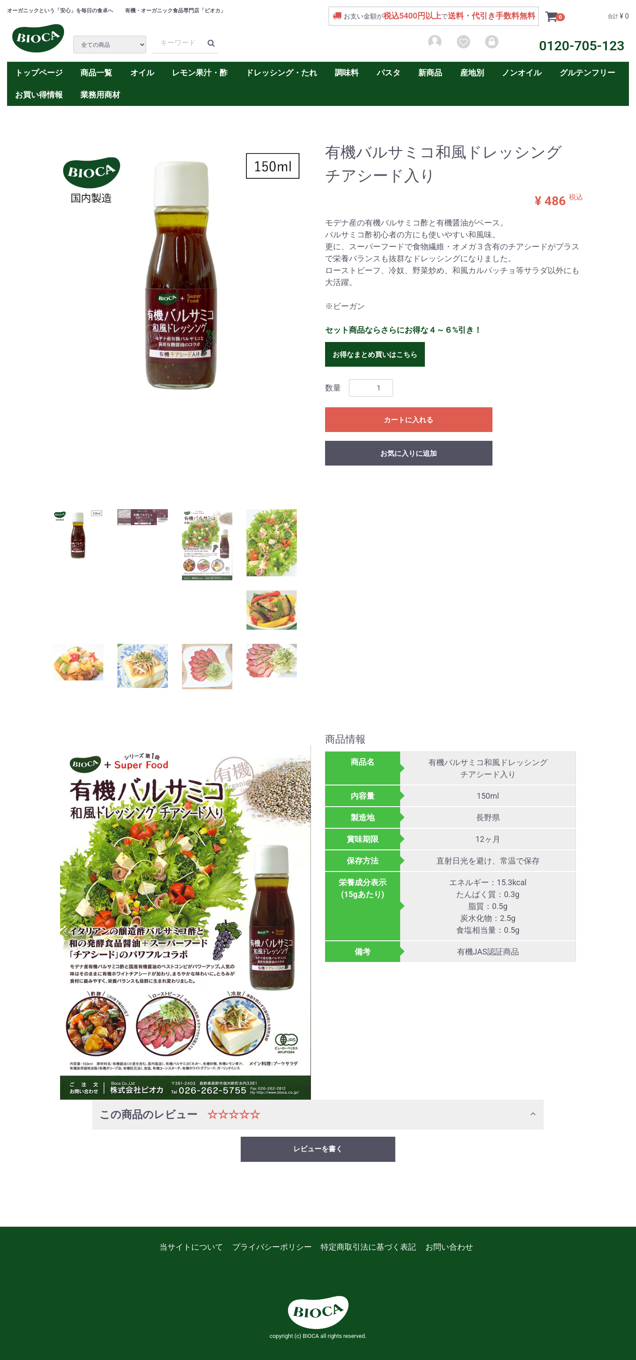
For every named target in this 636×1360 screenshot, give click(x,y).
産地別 (472, 72)
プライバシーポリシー (272, 1246)
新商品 (430, 72)
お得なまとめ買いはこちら (375, 354)
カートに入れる (408, 420)
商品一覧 (96, 72)
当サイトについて (191, 1246)
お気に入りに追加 (408, 453)
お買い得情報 (39, 94)
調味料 (347, 72)
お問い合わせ (449, 1246)
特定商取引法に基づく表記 (368, 1246)
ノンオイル (521, 72)
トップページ (39, 72)
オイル (142, 72)
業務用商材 (100, 94)
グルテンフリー (587, 72)
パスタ (389, 72)
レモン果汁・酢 (199, 72)
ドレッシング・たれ (281, 72)
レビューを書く (318, 1149)
